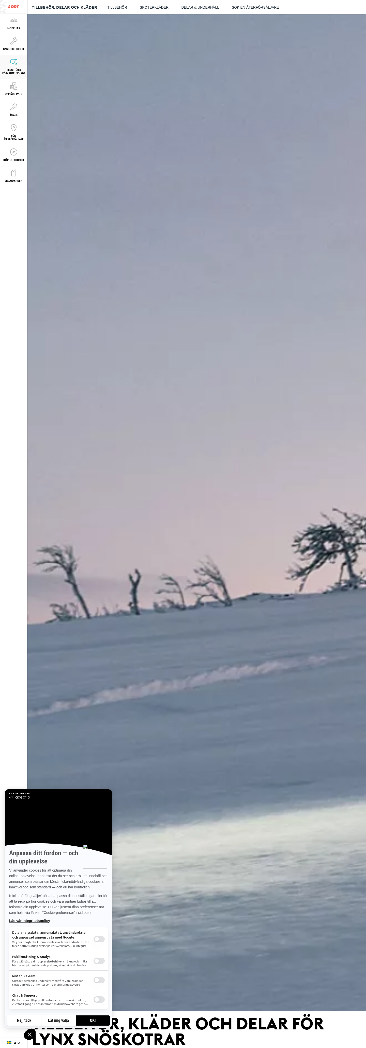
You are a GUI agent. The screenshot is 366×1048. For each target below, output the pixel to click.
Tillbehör (117, 7)
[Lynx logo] (13, 6)
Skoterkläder (154, 7)
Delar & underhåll (200, 7)
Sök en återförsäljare (255, 7)
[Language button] (13, 1043)
